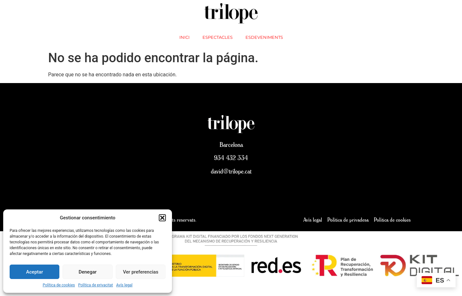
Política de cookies (59, 285)
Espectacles (217, 37)
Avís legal (124, 285)
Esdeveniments (264, 37)
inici (184, 37)
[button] (162, 218)
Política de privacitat (95, 285)
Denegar (88, 272)
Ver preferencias (140, 272)
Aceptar (34, 272)
